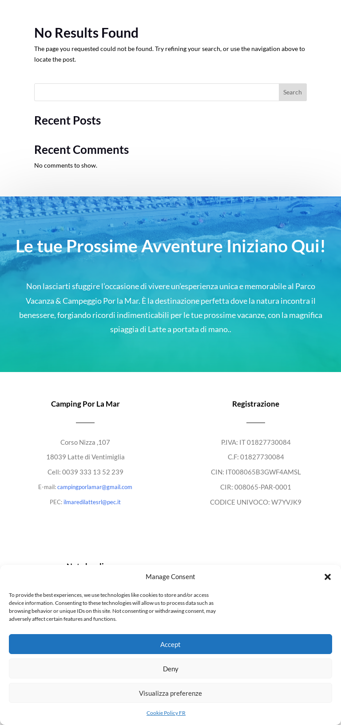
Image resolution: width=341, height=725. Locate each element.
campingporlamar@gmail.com (94, 486)
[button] (327, 576)
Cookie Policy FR (166, 712)
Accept (170, 644)
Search (292, 92)
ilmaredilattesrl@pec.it (92, 502)
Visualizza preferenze (170, 693)
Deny (170, 669)
